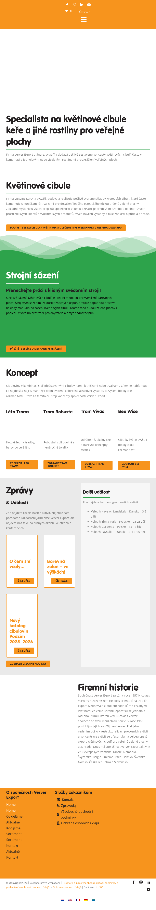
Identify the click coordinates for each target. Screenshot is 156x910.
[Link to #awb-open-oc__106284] (114, 19)
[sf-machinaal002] (63, 321)
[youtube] (89, 4)
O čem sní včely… (20, 563)
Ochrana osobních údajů (67, 887)
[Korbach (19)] (97, 417)
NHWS (100, 887)
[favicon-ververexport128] (137, 770)
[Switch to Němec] (86, 899)
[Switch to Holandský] (62, 899)
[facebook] (67, 4)
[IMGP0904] (59, 419)
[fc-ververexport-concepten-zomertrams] (22, 419)
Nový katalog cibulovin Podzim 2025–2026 (21, 631)
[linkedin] (81, 4)
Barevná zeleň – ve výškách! (57, 566)
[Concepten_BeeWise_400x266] (134, 417)
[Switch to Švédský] (93, 899)
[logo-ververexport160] (14, 20)
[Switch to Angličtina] (70, 899)
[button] (71, 11)
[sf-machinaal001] (23, 321)
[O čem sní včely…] (21, 538)
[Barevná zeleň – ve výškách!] (59, 538)
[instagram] (74, 4)
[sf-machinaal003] (102, 321)
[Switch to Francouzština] (78, 899)
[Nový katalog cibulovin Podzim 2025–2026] (21, 597)
